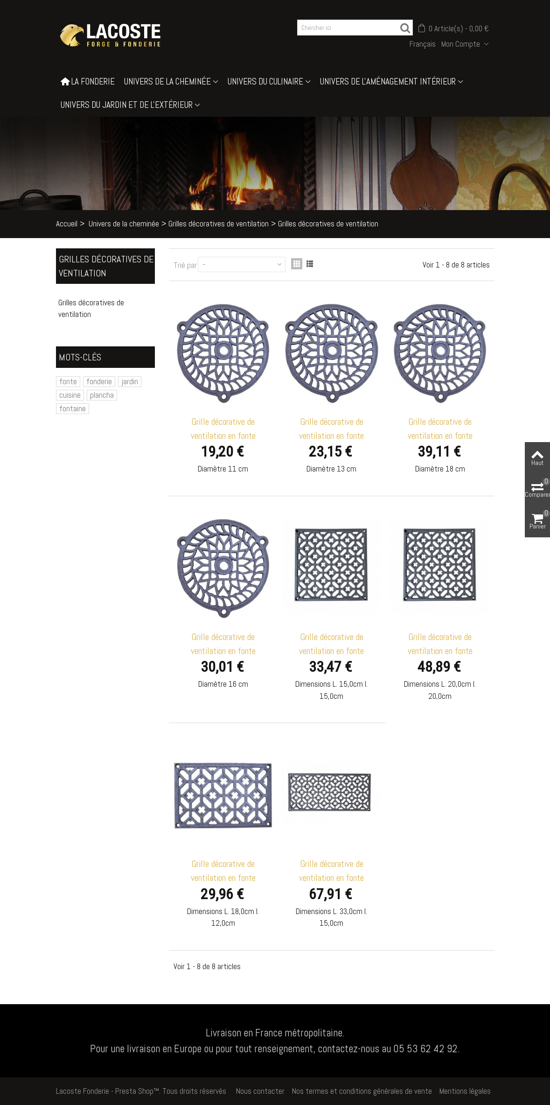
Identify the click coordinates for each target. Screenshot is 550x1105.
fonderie (99, 381)
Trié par (185, 265)
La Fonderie (88, 82)
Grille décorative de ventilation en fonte (223, 429)
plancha (102, 395)
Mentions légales (465, 1091)
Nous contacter (260, 1091)
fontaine (72, 408)
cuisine (70, 395)
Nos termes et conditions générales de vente (362, 1091)
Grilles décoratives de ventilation (218, 223)
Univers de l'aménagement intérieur (388, 81)
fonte (68, 381)
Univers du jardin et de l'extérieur (127, 105)
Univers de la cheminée (167, 81)
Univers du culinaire (265, 81)
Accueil (66, 223)
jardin (129, 381)
